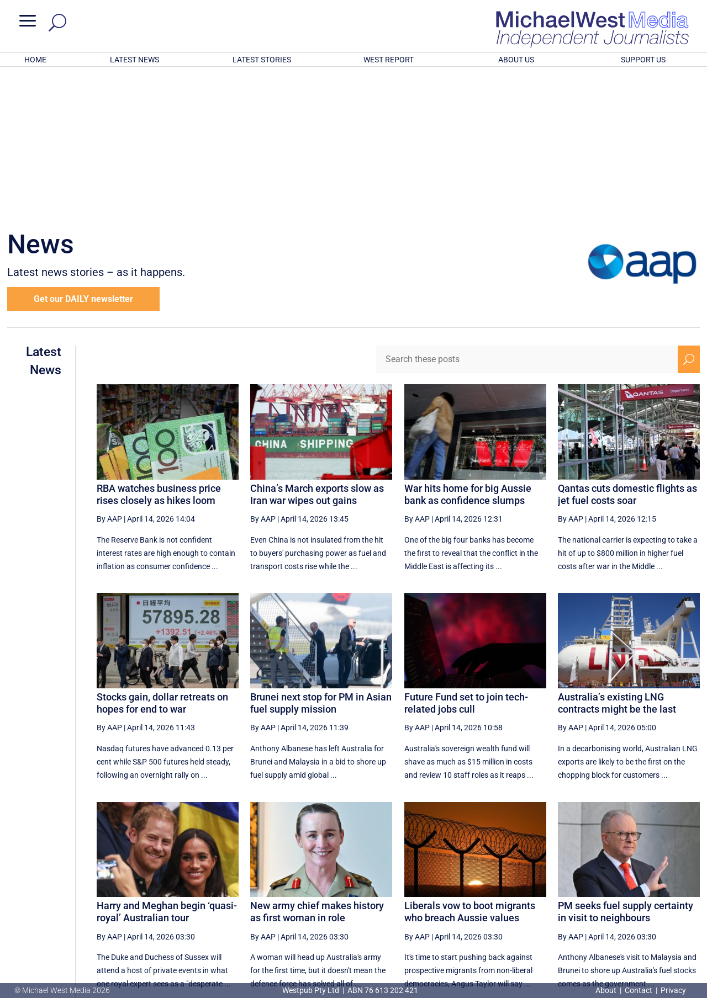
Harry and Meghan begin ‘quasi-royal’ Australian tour (167, 767)
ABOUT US (516, 59)
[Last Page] (687, 888)
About (606, 990)
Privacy (673, 990)
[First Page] (420, 888)
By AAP (109, 374)
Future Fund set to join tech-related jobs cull (466, 558)
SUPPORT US (643, 59)
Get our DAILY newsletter (83, 154)
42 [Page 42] (525, 888)
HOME (35, 59)
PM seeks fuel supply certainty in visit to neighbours (625, 767)
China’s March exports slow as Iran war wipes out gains (317, 350)
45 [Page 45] (609, 888)
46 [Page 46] (637, 888)
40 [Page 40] (470, 888)
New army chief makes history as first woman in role (317, 767)
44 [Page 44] (581, 888)
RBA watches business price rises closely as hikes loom (159, 350)
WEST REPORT (388, 59)
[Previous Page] (444, 888)
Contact (638, 990)
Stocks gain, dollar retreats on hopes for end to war (162, 558)
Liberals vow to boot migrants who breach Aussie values (469, 767)
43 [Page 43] (553, 888)
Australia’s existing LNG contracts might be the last (617, 558)
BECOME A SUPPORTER (650, 926)
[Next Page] (663, 888)
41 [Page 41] (497, 888)
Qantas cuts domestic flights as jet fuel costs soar (627, 350)
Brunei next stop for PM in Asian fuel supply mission (321, 558)
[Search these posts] (527, 215)
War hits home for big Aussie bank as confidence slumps (467, 350)
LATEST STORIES (262, 59)
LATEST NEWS (134, 59)
